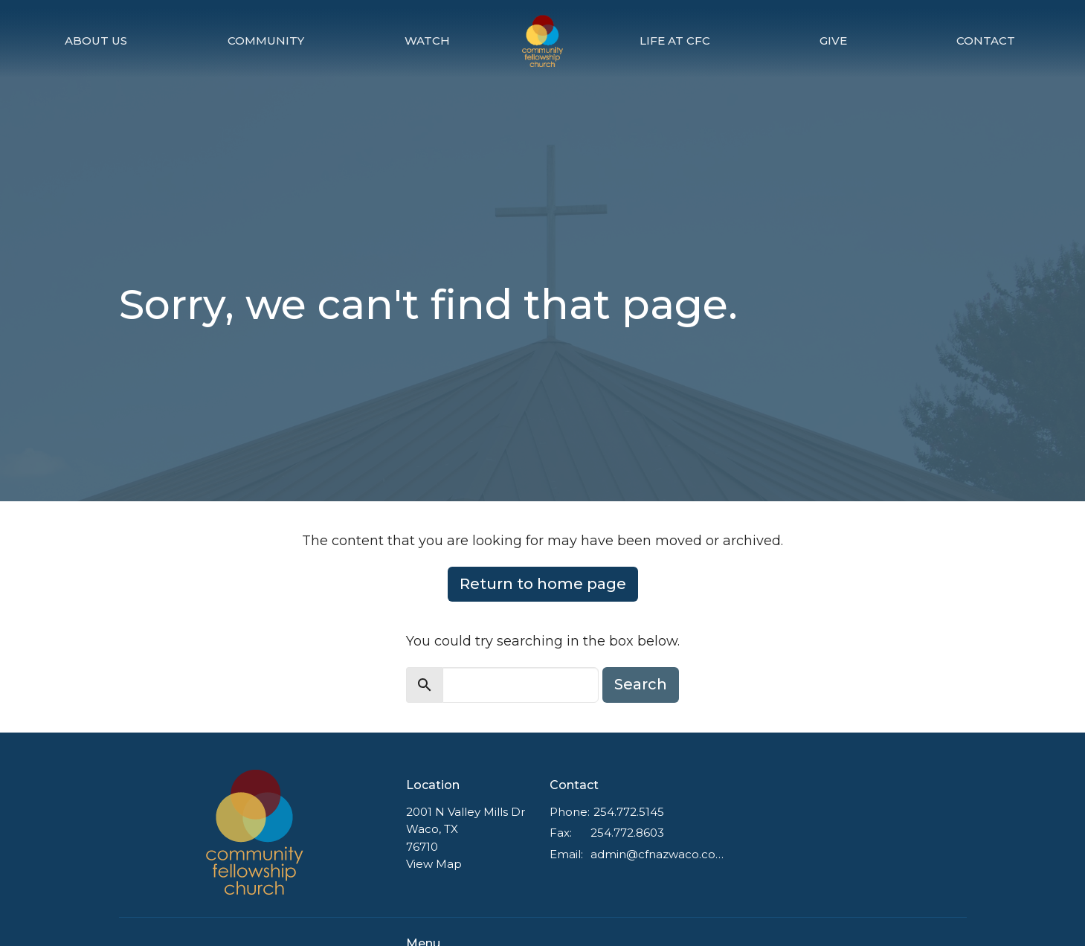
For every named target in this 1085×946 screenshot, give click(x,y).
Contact (985, 40)
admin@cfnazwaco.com (658, 854)
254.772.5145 (628, 812)
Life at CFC (675, 40)
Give (833, 40)
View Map (434, 864)
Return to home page (543, 584)
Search (640, 684)
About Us (96, 40)
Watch (427, 40)
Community (266, 40)
